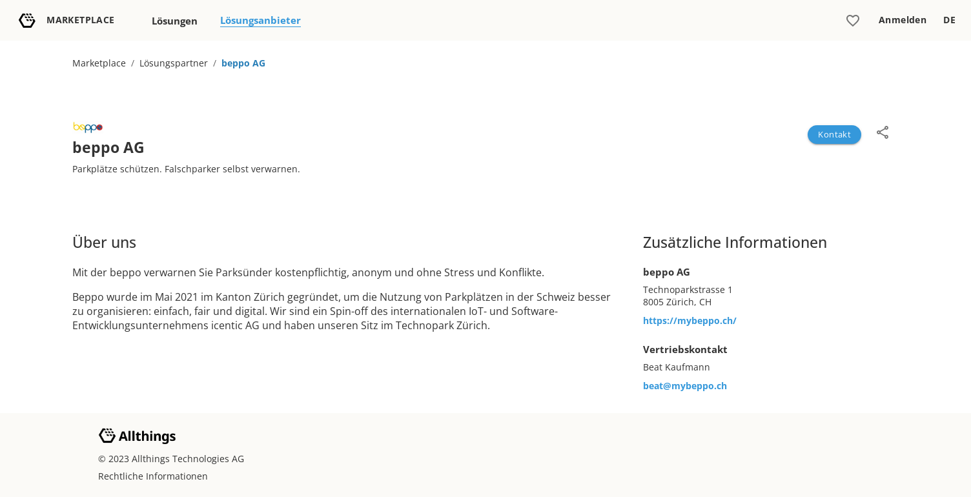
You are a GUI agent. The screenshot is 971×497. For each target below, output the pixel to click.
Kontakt (834, 134)
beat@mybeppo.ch (685, 386)
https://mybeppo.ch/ (690, 320)
